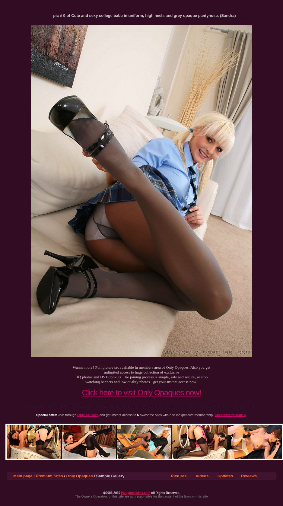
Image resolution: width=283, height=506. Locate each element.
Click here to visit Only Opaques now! (141, 392)
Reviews (249, 476)
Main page (23, 476)
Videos (202, 476)
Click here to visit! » (230, 415)
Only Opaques (79, 476)
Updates (225, 476)
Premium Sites (49, 476)
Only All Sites (88, 415)
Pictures (178, 476)
